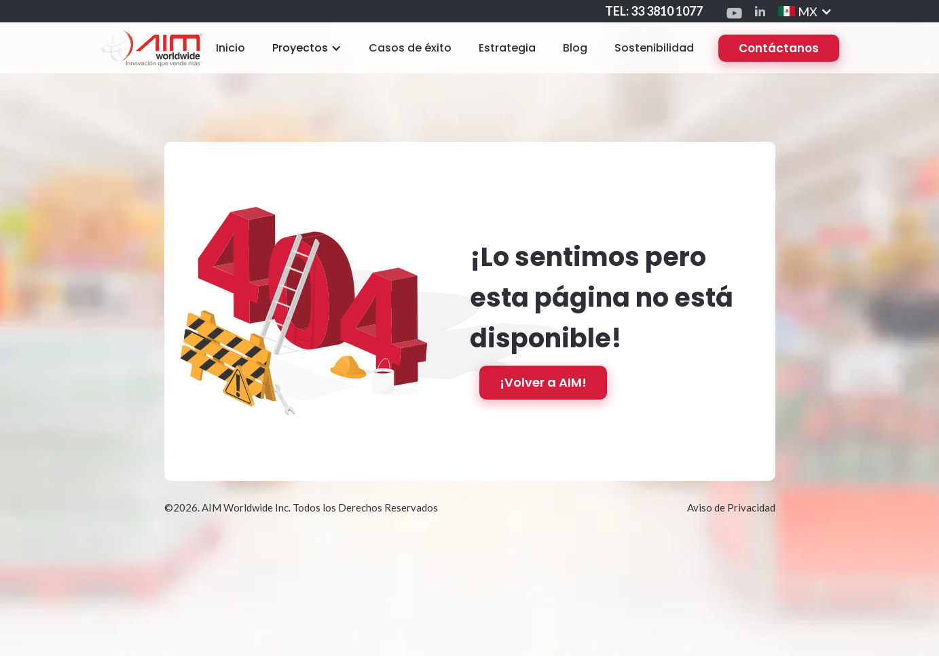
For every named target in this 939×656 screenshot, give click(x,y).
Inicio (230, 48)
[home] (151, 47)
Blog (575, 48)
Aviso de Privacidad (731, 507)
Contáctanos (779, 48)
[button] (307, 48)
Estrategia (507, 48)
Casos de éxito (410, 48)
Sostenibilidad (654, 48)
